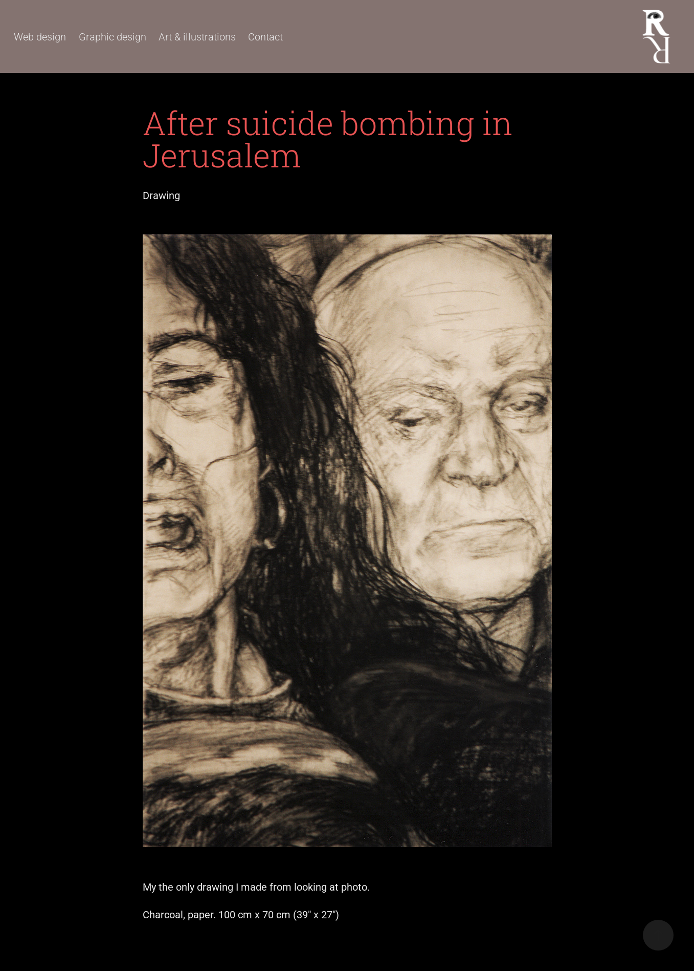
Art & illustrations (197, 36)
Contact (265, 36)
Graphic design (112, 36)
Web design (40, 36)
